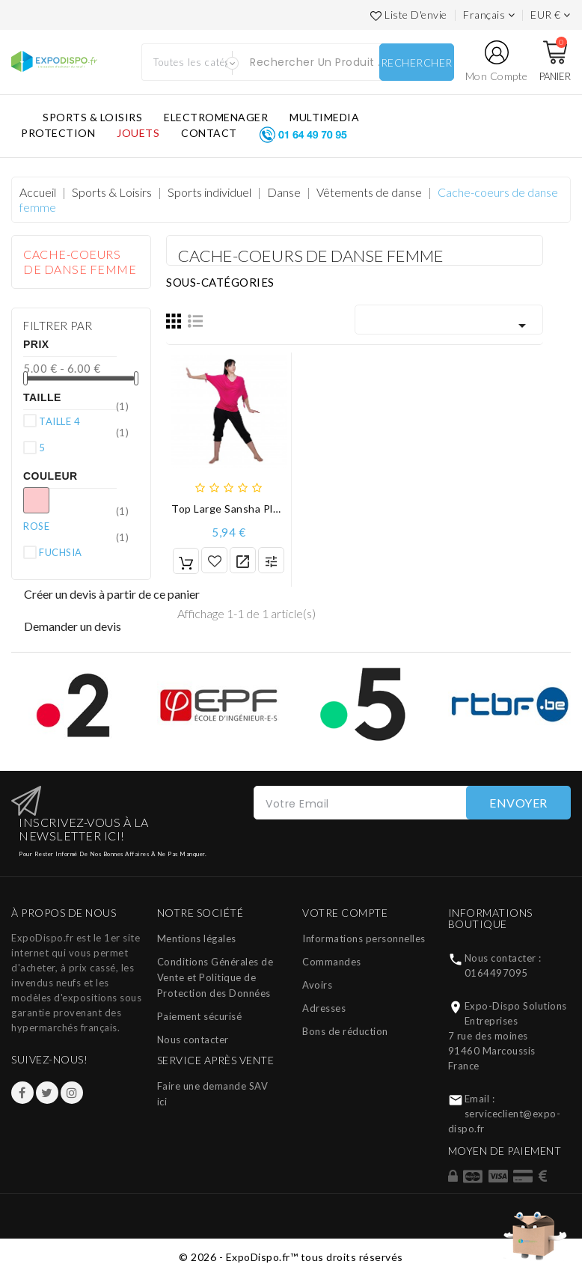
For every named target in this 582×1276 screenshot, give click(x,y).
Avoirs (317, 985)
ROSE (68, 525)
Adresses (324, 1008)
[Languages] (489, 14)
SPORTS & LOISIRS (92, 117)
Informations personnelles (364, 938)
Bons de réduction (345, 1031)
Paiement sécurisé (199, 1016)
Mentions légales (196, 938)
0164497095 (496, 973)
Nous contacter (193, 1039)
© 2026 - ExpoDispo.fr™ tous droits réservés (291, 1257)
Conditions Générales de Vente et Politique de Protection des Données (215, 977)
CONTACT (209, 132)
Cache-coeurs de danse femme (79, 261)
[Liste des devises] (550, 14)
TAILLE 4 (84, 420)
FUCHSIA (84, 551)
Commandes (331, 962)
